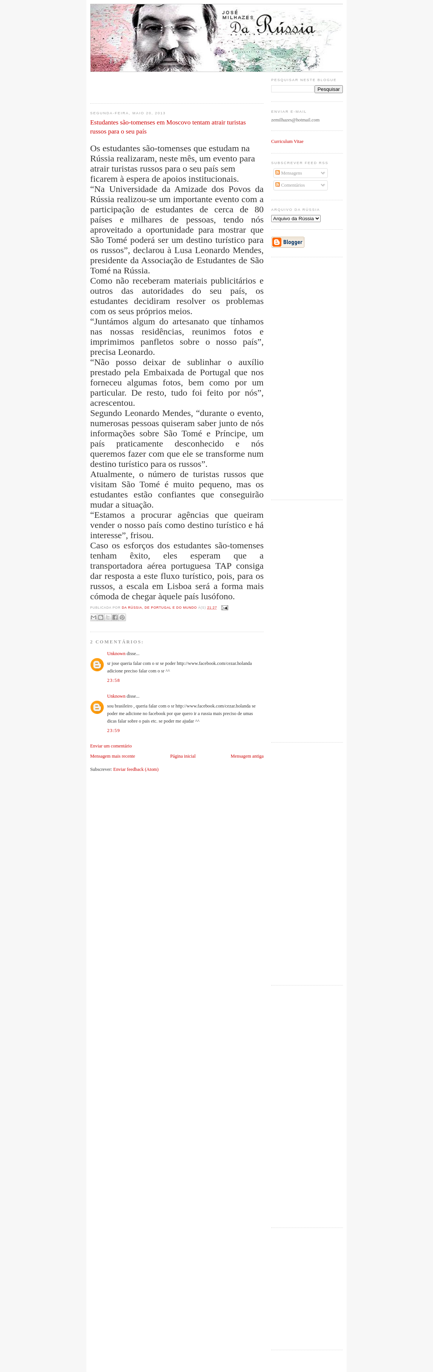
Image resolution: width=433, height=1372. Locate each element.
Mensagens (288, 173)
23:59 (113, 730)
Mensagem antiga (247, 756)
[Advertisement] (134, 83)
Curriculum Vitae (287, 141)
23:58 (113, 680)
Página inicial (183, 756)
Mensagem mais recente (112, 756)
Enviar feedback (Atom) (135, 769)
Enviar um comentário (111, 746)
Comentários (290, 185)
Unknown (116, 653)
